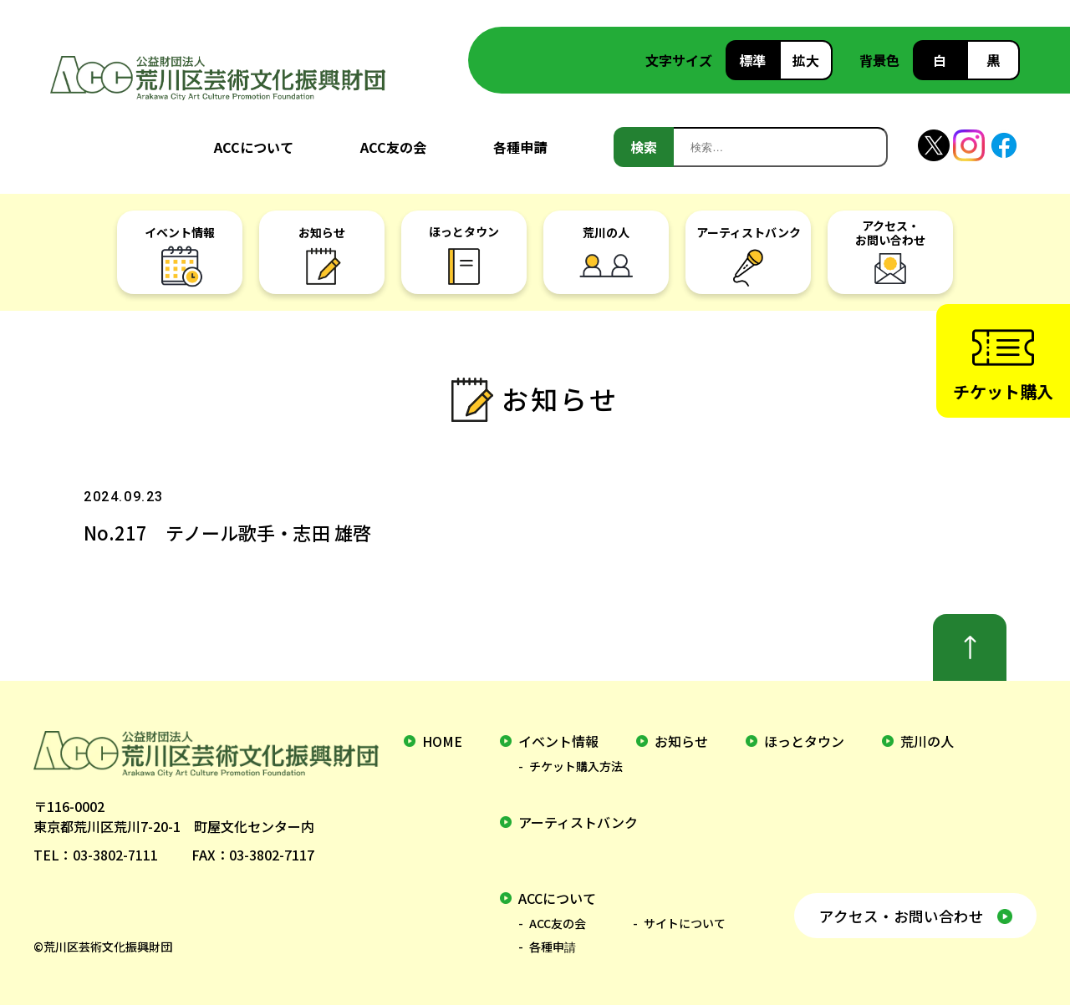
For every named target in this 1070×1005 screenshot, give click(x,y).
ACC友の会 (393, 147)
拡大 (805, 60)
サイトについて (685, 923)
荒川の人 (927, 741)
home (442, 741)
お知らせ (681, 741)
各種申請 (520, 147)
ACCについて (253, 147)
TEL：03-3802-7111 (95, 855)
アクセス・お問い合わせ (900, 915)
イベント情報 (558, 741)
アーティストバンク (578, 822)
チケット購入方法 (576, 766)
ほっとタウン (804, 741)
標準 (752, 60)
